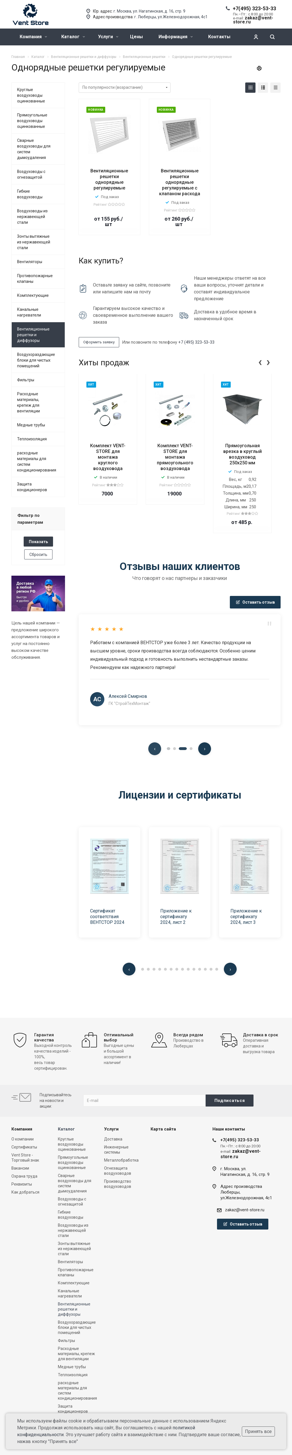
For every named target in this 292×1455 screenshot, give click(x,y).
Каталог (73, 36)
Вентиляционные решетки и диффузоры (33, 335)
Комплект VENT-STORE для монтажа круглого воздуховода (107, 457)
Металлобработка (121, 1160)
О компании (22, 1139)
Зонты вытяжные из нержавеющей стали (33, 242)
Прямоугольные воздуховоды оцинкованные (32, 121)
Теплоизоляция (32, 439)
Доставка (113, 1139)
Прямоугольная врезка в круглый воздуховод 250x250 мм (242, 454)
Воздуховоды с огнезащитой (31, 174)
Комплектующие (33, 295)
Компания (33, 36)
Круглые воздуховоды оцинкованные (31, 95)
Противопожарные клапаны (35, 278)
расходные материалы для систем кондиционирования (36, 461)
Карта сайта (163, 1129)
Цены (136, 36)
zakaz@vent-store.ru (244, 1209)
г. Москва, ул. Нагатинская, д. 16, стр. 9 (149, 11)
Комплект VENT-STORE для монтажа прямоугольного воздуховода (175, 457)
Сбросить (38, 554)
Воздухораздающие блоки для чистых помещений (36, 360)
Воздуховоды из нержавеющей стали (32, 217)
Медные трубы (31, 425)
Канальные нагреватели (29, 312)
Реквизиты (21, 1184)
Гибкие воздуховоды (29, 194)
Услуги (108, 36)
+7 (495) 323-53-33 (196, 342)
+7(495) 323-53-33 (254, 8)
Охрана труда (24, 1176)
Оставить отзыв (255, 602)
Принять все (258, 1431)
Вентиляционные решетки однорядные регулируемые (109, 179)
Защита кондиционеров (32, 487)
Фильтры (25, 380)
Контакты (219, 36)
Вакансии (20, 1168)
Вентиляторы (29, 261)
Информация (176, 36)
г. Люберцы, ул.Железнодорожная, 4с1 (171, 17)
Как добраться (25, 1192)
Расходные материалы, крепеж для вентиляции (28, 402)
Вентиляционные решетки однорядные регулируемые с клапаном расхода (179, 182)
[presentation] (260, 361)
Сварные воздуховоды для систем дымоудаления (33, 149)
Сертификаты (24, 1147)
